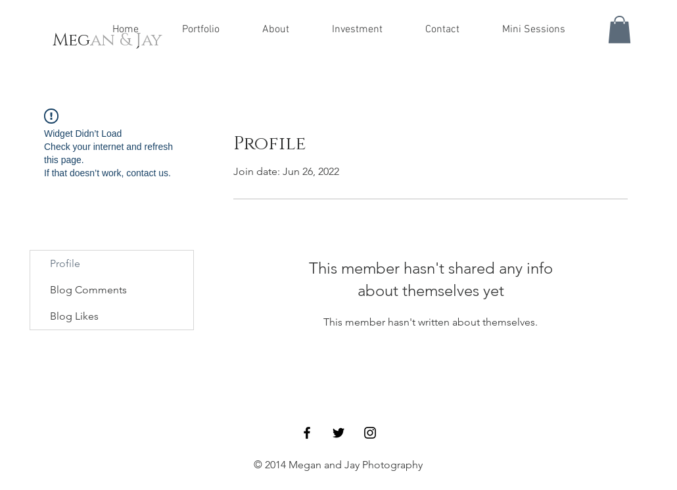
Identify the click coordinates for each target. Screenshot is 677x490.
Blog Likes (74, 316)
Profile (65, 263)
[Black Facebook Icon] (307, 433)
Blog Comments (88, 289)
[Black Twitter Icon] (338, 433)
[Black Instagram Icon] (370, 433)
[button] (619, 29)
